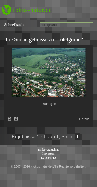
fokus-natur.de (32, 9)
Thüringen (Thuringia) (11, 119)
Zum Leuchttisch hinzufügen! (16, 119)
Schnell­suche (14, 24)
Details (84, 119)
